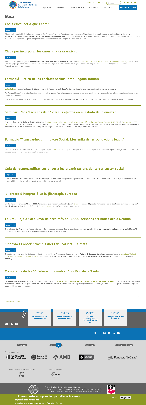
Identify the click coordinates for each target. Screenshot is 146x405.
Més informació (57, 403)
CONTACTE (91, 3)
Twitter (125, 2)
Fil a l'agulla (125, 61)
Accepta (115, 398)
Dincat (76, 204)
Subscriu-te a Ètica (12, 302)
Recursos (108, 8)
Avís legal (90, 345)
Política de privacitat (124, 345)
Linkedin (129, 2)
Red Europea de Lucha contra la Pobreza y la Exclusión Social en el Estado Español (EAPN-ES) (81, 122)
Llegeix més (11, 30)
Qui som (47, 8)
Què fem (60, 8)
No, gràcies (125, 398)
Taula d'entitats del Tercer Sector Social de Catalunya (98, 61)
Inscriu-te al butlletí (128, 7)
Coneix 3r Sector (76, 8)
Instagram (132, 2)
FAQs (52, 345)
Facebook (99, 336)
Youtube (136, 2)
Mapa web (22, 345)
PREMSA (101, 3)
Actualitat (93, 8)
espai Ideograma (46, 206)
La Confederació (11, 89)
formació (57, 150)
